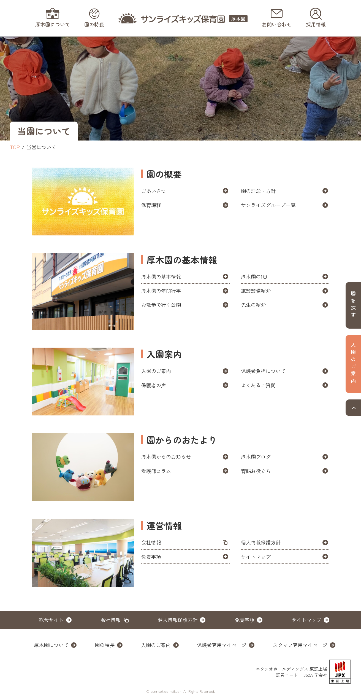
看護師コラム (156, 470)
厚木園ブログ (256, 456)
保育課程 (151, 204)
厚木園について (51, 644)
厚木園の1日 (254, 276)
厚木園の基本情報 (161, 276)
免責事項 (151, 556)
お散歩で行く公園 (161, 304)
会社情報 (151, 542)
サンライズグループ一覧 (270, 204)
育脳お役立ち (256, 470)
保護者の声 (153, 385)
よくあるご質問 (258, 385)
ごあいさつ (153, 190)
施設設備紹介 (256, 290)
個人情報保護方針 (261, 542)
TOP (15, 147)
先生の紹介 (253, 304)
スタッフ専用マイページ (300, 644)
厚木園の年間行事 (161, 290)
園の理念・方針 (258, 190)
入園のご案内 (156, 370)
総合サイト (51, 619)
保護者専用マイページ (221, 644)
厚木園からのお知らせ (166, 456)
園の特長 (105, 644)
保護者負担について (263, 370)
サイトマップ (256, 556)
